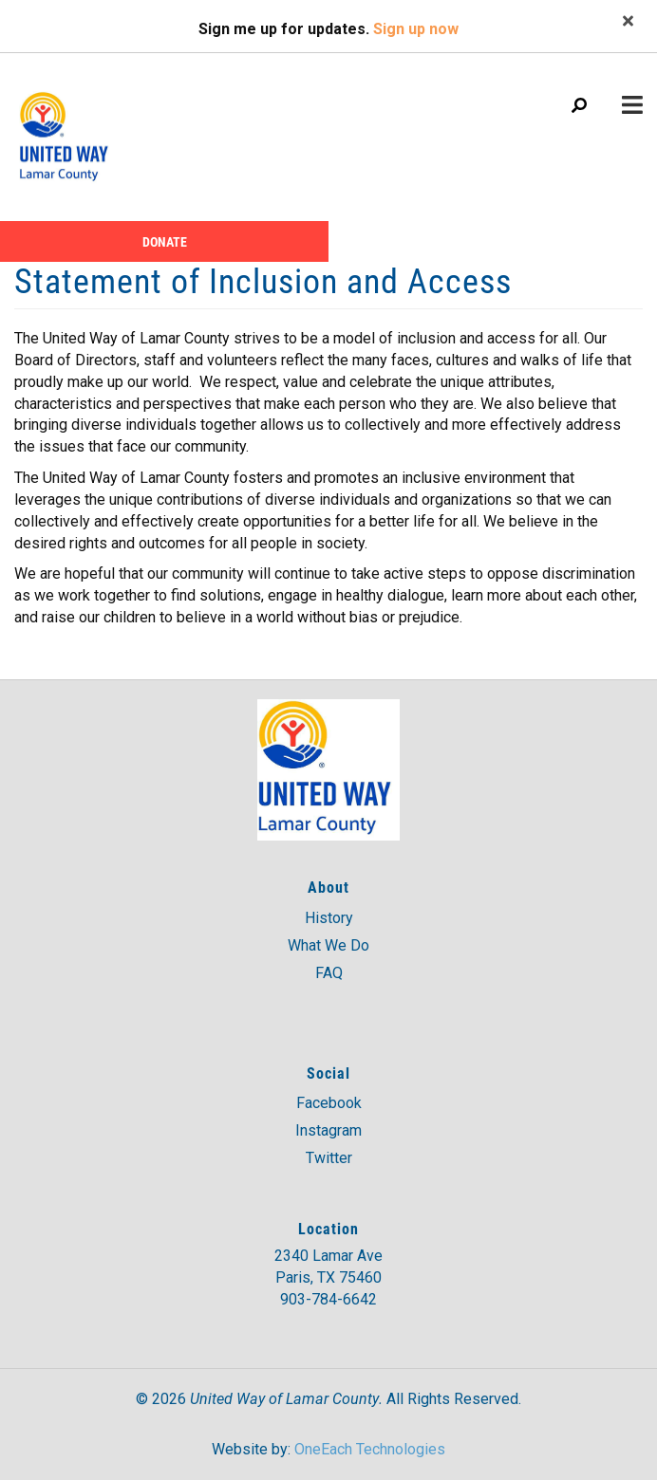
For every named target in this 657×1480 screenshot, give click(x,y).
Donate (164, 241)
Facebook (329, 1103)
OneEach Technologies (369, 1449)
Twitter (329, 1158)
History (329, 918)
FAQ (329, 973)
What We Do (328, 945)
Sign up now (416, 29)
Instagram (328, 1130)
